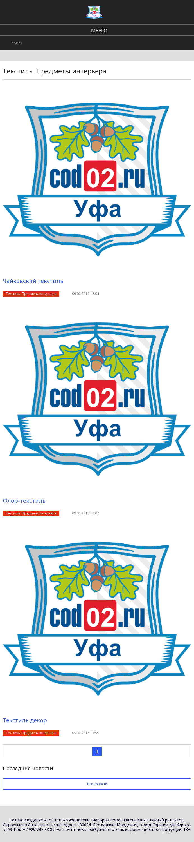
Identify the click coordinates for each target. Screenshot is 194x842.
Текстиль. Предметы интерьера (31, 293)
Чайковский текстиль (33, 281)
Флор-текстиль (24, 500)
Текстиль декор (25, 720)
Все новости (97, 783)
